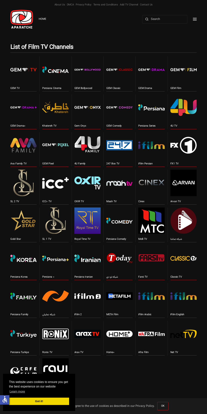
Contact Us (146, 5)
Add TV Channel (129, 5)
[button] (195, 19)
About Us (59, 5)
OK (163, 406)
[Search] (164, 19)
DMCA (70, 5)
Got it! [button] (39, 401)
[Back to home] (21, 19)
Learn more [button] (17, 391)
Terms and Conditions (105, 5)
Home (42, 19)
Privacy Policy (83, 5)
